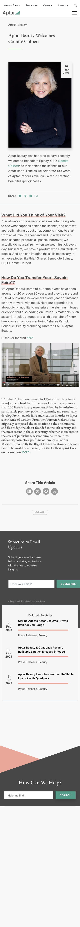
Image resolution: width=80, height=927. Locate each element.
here (30, 338)
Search (66, 795)
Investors (63, 5)
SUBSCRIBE (68, 583)
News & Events (12, 5)
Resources (31, 5)
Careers (47, 5)
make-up (40, 512)
